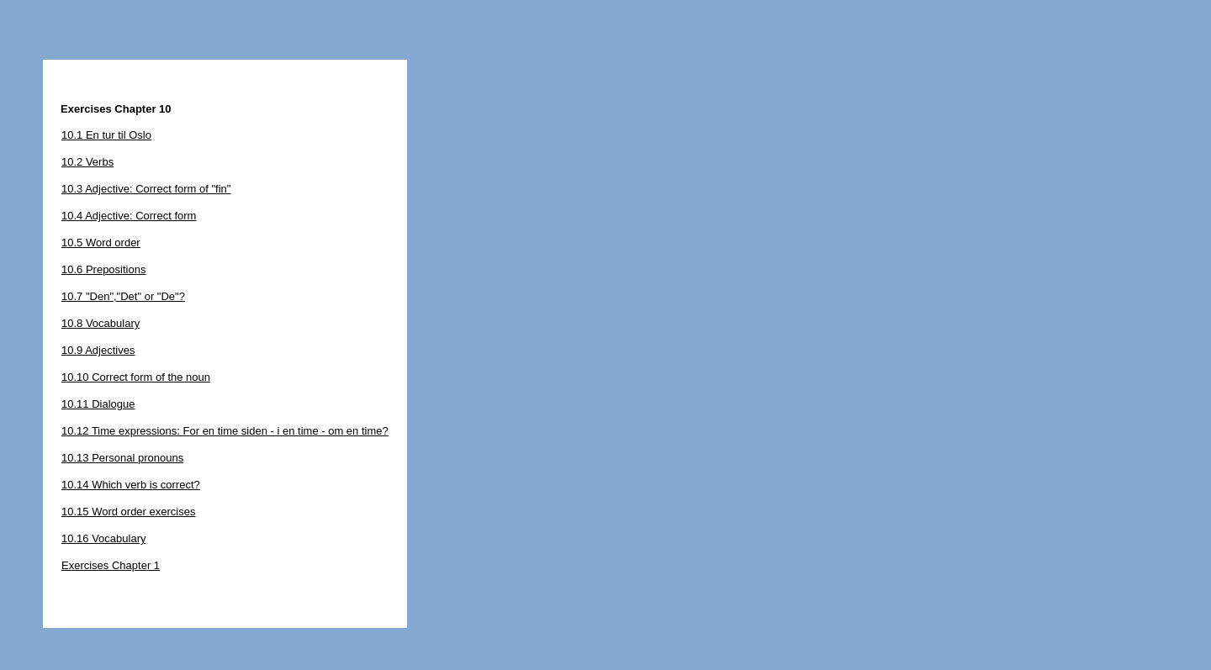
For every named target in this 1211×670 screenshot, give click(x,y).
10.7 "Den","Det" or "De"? (123, 296)
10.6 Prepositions (103, 269)
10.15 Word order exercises (128, 511)
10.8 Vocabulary (100, 323)
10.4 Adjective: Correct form (128, 215)
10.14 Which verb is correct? (130, 484)
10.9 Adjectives (98, 350)
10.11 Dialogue (98, 404)
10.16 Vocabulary (103, 538)
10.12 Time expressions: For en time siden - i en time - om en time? (225, 431)
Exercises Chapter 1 (110, 565)
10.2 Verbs (87, 162)
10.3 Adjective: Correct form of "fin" (145, 188)
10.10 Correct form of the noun (135, 377)
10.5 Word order (100, 242)
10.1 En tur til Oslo (106, 135)
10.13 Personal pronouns (122, 457)
